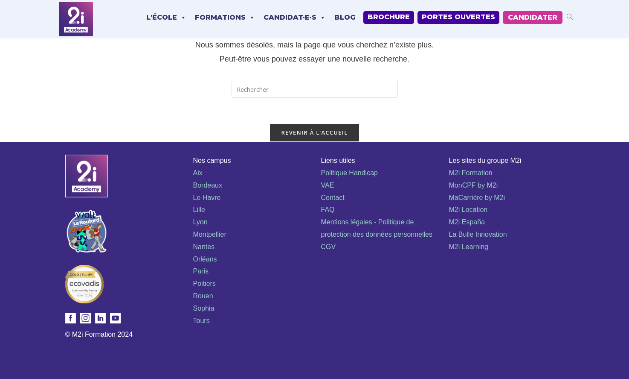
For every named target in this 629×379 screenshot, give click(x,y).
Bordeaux (208, 185)
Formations (225, 17)
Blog (345, 17)
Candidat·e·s (295, 17)
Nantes (204, 246)
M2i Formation (471, 172)
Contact (333, 197)
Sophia (203, 308)
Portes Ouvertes (458, 17)
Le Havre (207, 197)
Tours (201, 320)
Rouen (203, 296)
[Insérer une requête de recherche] (315, 89)
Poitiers (204, 283)
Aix (198, 172)
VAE (327, 185)
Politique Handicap (349, 172)
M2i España (467, 222)
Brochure (389, 17)
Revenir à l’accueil (314, 132)
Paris (201, 271)
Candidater (532, 17)
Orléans (205, 259)
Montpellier (209, 234)
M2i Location (468, 209)
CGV (328, 246)
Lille (199, 209)
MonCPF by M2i (473, 185)
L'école (166, 17)
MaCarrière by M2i (477, 197)
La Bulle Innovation (478, 234)
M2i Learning (469, 246)
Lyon (200, 222)
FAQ (328, 209)
